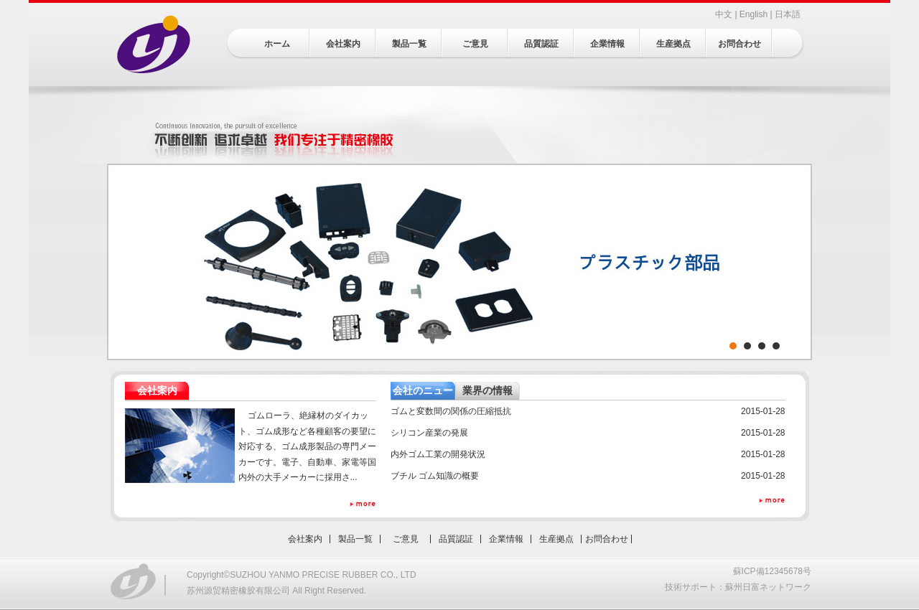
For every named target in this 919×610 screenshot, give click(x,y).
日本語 (788, 14)
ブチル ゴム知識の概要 (435, 476)
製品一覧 (409, 44)
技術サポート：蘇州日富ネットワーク (738, 587)
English (754, 14)
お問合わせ (739, 44)
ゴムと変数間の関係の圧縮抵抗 (451, 411)
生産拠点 (673, 44)
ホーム (277, 44)
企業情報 (607, 44)
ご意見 (475, 44)
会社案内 (343, 44)
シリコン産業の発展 (429, 433)
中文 (723, 14)
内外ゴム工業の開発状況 (438, 454)
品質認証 (541, 44)
